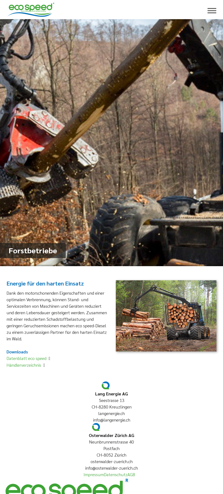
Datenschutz (115, 474)
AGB (131, 474)
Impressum (94, 474)
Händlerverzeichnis (25, 365)
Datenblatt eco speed (28, 358)
